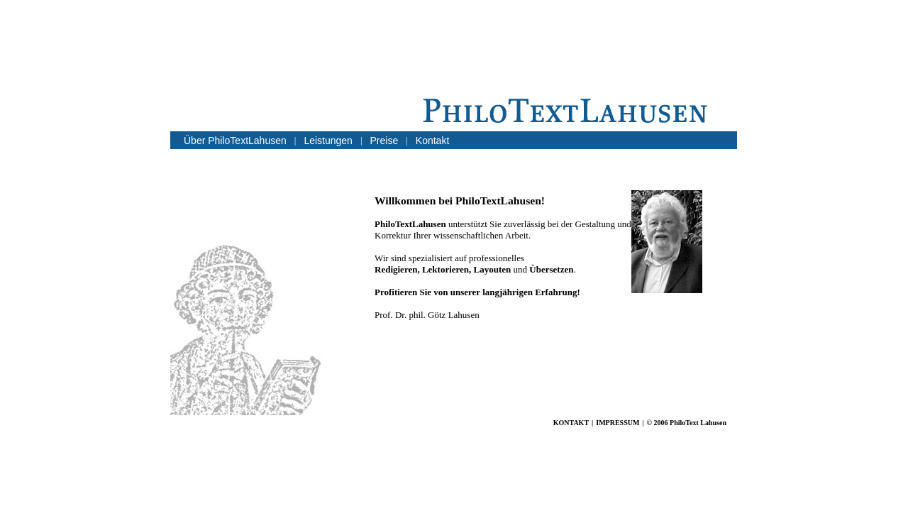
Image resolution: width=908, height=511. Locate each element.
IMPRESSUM (617, 423)
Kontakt (432, 140)
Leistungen (328, 140)
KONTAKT (571, 423)
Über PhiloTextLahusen (235, 140)
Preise (384, 140)
